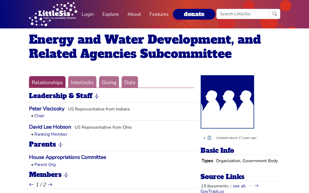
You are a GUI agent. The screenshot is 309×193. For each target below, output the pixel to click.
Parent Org (45, 165)
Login (88, 14)
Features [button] (159, 14)
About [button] (134, 14)
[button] (96, 96)
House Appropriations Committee (67, 157)
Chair (39, 116)
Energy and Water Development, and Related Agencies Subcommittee (145, 46)
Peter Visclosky (46, 108)
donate (194, 14)
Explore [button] (110, 14)
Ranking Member (50, 134)
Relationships (47, 82)
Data (129, 82)
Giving (109, 82)
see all (239, 186)
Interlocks (82, 82)
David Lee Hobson (50, 127)
